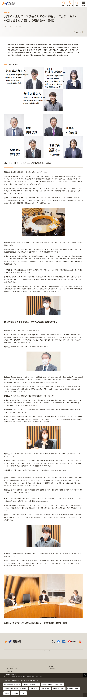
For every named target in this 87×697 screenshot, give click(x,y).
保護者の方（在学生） (59, 689)
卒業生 (7, 693)
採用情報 (51, 666)
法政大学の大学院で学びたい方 (30, 684)
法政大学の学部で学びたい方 (12, 684)
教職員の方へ (52, 669)
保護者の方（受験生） (73, 689)
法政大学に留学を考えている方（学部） (52, 684)
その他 (23, 693)
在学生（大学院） (45, 689)
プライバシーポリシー (13, 669)
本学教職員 (15, 693)
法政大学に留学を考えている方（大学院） (15, 689)
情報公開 (9, 671)
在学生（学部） (33, 689)
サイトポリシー (11, 666)
